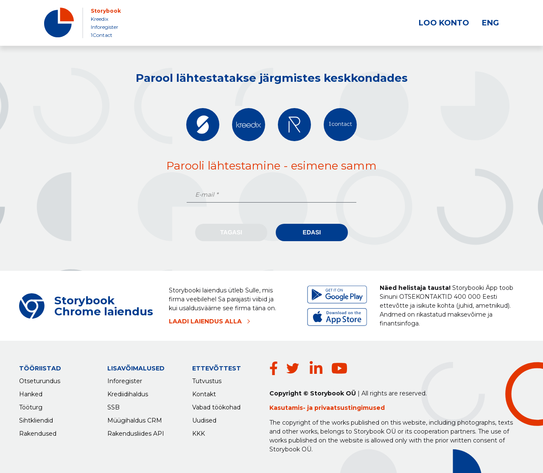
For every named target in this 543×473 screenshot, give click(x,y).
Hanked (30, 394)
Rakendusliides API (135, 433)
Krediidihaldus (127, 394)
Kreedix (99, 19)
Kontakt (204, 394)
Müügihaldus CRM (134, 420)
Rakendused (37, 433)
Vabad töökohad (216, 407)
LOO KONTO (444, 23)
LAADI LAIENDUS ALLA (205, 321)
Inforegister (104, 27)
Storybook (106, 11)
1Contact (101, 35)
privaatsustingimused (349, 408)
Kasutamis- (288, 408)
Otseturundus (39, 381)
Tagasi (231, 232)
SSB (113, 407)
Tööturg (30, 407)
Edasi (312, 232)
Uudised (204, 420)
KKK (198, 433)
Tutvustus (206, 381)
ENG (490, 23)
